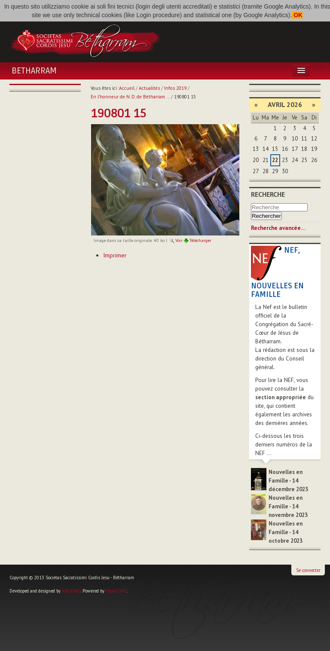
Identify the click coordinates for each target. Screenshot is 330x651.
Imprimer (115, 255)
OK (297, 15)
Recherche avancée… (278, 228)
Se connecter (308, 570)
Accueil (126, 88)
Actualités (149, 88)
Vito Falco (71, 591)
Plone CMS (116, 591)
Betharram (34, 71)
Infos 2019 (175, 88)
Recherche (268, 194)
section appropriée (280, 397)
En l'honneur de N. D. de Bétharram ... (130, 97)
